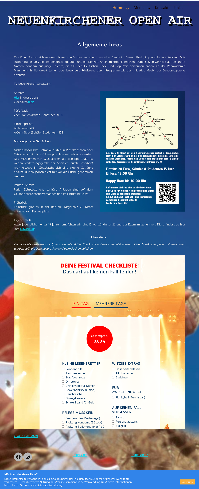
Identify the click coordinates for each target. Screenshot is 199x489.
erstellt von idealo (26, 435)
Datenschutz (139, 454)
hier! (31, 102)
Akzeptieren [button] (187, 482)
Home (117, 7)
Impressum (80, 454)
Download (27, 229)
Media (139, 7)
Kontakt (162, 7)
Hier (16, 97)
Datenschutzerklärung (50, 485)
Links (178, 7)
